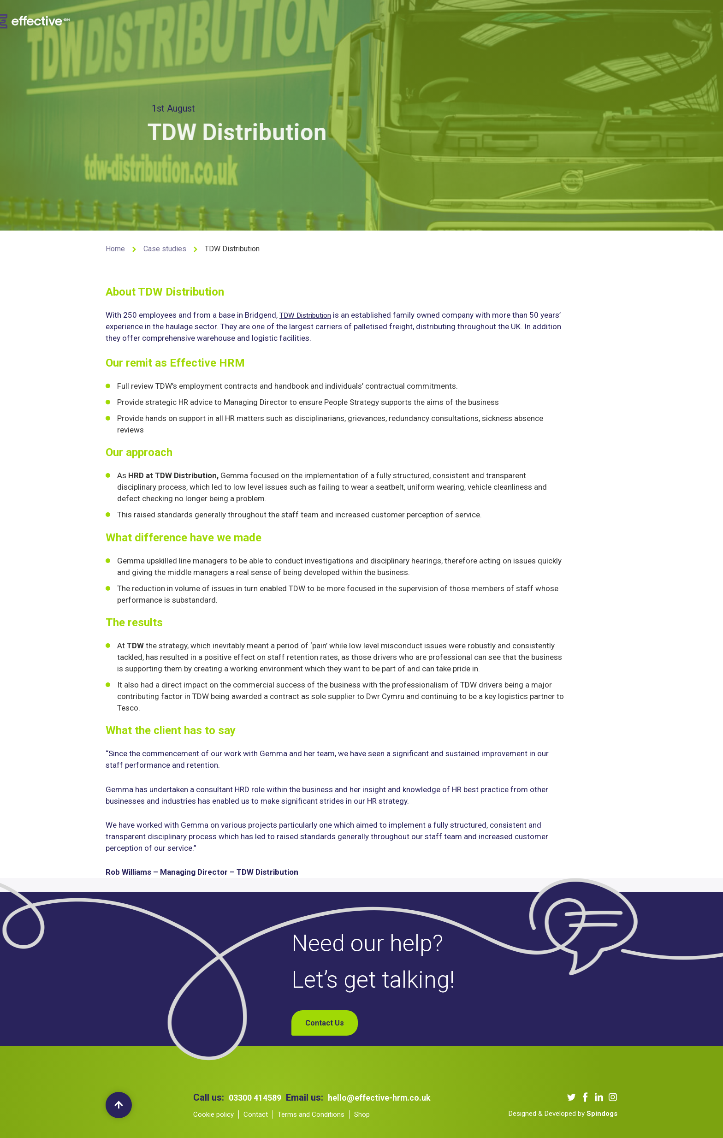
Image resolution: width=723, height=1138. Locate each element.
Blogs (457, 20)
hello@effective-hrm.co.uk (389, 1097)
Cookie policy (213, 1114)
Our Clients (361, 20)
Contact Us (497, 20)
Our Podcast (414, 20)
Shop (536, 20)
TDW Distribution (308, 317)
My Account (576, 20)
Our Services (307, 20)
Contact (255, 1114)
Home (115, 248)
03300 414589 (258, 1097)
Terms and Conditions (311, 1114)
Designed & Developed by (563, 1113)
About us (258, 20)
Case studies (164, 248)
